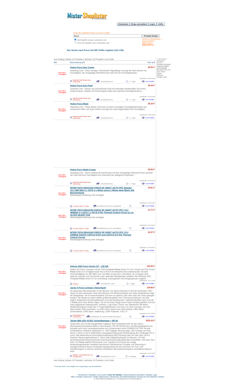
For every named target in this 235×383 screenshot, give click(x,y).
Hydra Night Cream (83, 169)
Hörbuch (160, 75)
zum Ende (109, 59)
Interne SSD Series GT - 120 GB (89, 266)
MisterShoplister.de (107, 379)
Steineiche (160, 61)
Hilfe (73, 377)
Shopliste (92, 375)
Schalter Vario (162, 77)
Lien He (159, 63)
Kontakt (79, 377)
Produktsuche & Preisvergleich (129, 379)
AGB (95, 377)
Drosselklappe (162, 68)
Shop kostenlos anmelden (134, 375)
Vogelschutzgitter (163, 66)
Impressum (87, 377)
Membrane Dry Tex (163, 70)
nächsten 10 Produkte (93, 59)
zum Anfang (59, 59)
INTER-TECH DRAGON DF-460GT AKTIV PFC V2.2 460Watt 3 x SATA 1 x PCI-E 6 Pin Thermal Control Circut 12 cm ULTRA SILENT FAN (102, 212)
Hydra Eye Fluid (81, 85)
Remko (159, 73)
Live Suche (101, 375)
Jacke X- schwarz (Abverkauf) (88, 288)
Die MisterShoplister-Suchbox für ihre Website (138, 377)
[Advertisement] (97, 144)
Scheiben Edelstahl (164, 64)
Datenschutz (104, 377)
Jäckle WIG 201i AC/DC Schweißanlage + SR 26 (94, 320)
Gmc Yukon (161, 72)
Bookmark (115, 377)
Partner (161, 377)
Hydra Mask (79, 104)
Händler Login (151, 375)
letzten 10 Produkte (74, 59)
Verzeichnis (82, 375)
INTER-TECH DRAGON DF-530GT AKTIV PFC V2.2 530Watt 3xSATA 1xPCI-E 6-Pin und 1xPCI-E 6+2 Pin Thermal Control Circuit (100, 235)
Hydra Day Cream (82, 67)
